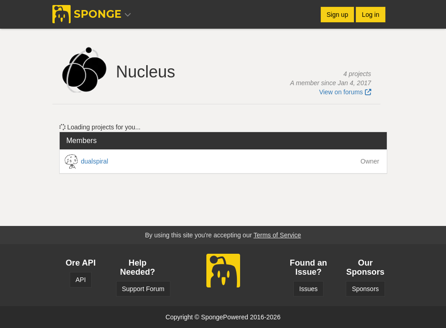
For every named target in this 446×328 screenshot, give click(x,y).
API (81, 279)
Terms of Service (277, 235)
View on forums (345, 92)
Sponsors (365, 288)
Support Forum (143, 288)
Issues (308, 288)
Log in (370, 14)
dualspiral (94, 161)
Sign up (337, 14)
